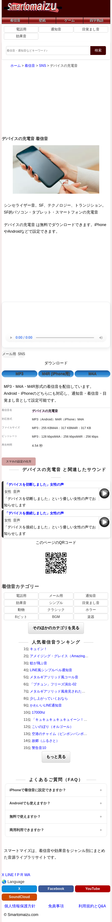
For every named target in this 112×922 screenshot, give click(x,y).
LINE (9, 875)
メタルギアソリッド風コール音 (54, 677)
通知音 (56, 29)
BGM (56, 617)
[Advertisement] (56, 102)
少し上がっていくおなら (49, 698)
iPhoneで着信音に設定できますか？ (38, 790)
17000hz (38, 712)
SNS (21, 354)
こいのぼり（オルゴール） (52, 727)
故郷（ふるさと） (45, 741)
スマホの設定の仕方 (18, 461)
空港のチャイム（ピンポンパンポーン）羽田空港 (70, 734)
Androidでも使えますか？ (30, 803)
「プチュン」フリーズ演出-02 (53, 684)
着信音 (15, 20)
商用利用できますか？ (27, 830)
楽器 (90, 617)
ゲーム (69, 20)
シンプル (56, 603)
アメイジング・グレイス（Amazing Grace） (64, 656)
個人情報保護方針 (19, 906)
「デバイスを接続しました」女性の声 (34, 513)
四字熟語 (97, 20)
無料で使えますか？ (25, 816)
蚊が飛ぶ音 (38, 663)
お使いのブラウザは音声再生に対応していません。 (56, 337)
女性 (7, 491)
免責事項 (56, 906)
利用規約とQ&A (92, 906)
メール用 (9, 354)
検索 (98, 50)
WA (27, 875)
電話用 (21, 29)
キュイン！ (38, 649)
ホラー (91, 610)
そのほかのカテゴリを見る (56, 628)
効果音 (21, 36)
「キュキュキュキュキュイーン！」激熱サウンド (70, 719)
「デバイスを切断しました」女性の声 (34, 484)
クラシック (56, 610)
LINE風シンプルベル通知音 (51, 670)
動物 (21, 610)
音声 (16, 491)
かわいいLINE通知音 (46, 705)
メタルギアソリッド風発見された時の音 (61, 691)
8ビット (21, 617)
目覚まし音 (90, 29)
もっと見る (56, 757)
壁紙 (42, 20)
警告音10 (39, 748)
